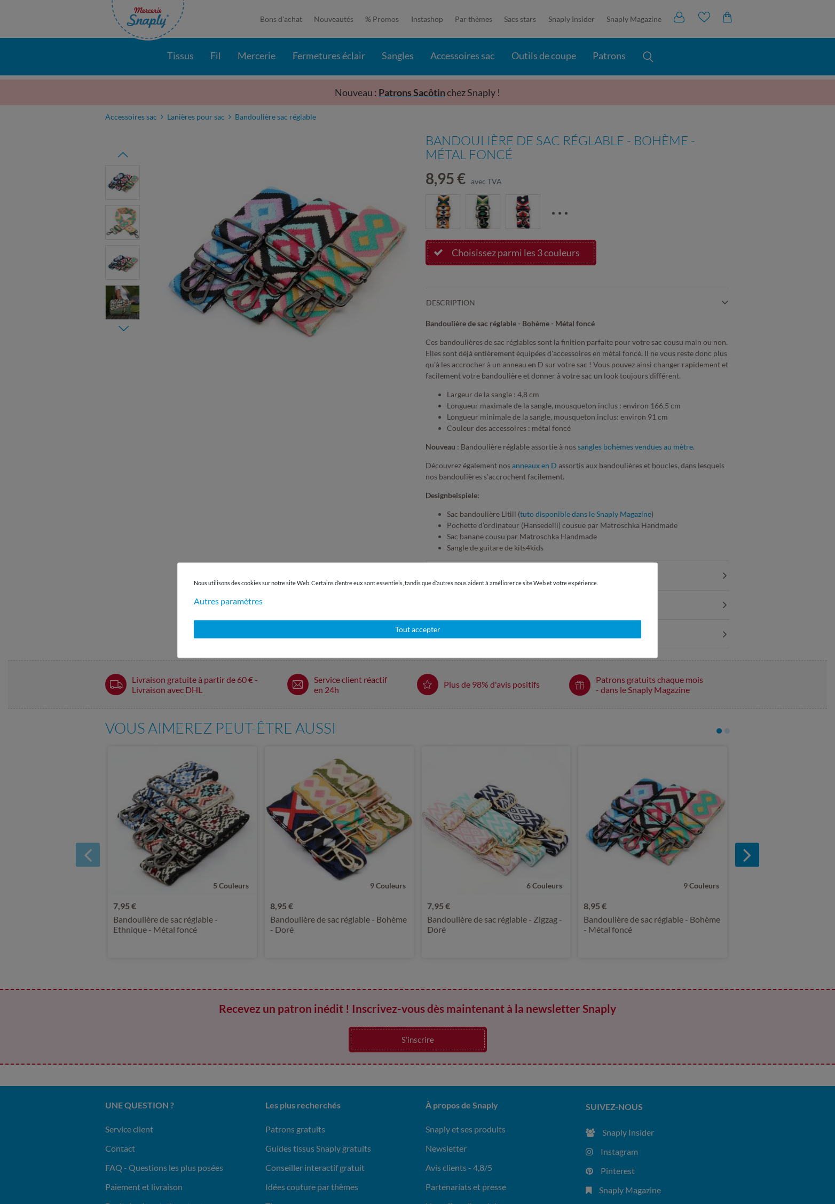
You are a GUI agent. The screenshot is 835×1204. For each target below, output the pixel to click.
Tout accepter (417, 629)
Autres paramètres (228, 601)
